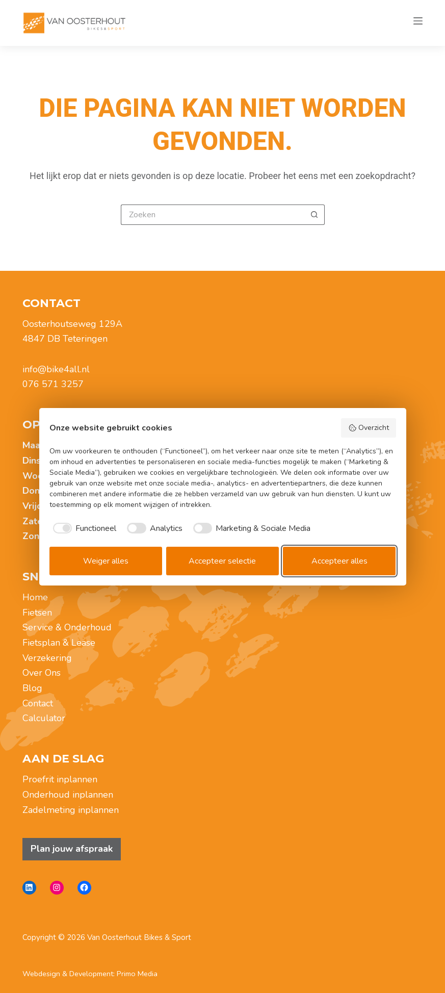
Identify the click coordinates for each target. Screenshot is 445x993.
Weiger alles (105, 561)
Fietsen (37, 612)
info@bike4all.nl (56, 369)
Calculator (43, 718)
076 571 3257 (53, 384)
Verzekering (47, 658)
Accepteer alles (339, 561)
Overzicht (368, 427)
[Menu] (418, 23)
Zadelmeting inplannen (70, 810)
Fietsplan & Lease (58, 642)
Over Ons (41, 673)
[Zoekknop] (314, 215)
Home (35, 597)
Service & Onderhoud (67, 627)
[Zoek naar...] (212, 215)
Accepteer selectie (222, 561)
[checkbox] (83, 528)
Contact (37, 703)
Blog (32, 688)
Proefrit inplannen (59, 779)
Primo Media (137, 974)
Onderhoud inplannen (67, 794)
